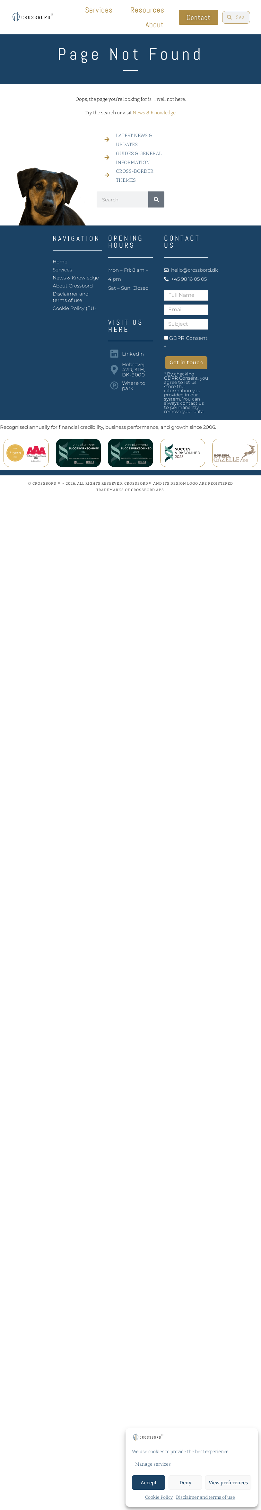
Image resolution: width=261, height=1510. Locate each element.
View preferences (228, 1483)
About (156, 25)
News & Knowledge (154, 113)
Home (60, 262)
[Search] (156, 199)
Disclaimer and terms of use (205, 1497)
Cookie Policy (159, 1497)
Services (100, 10)
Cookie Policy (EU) (74, 308)
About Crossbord (73, 286)
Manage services (153, 1464)
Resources (149, 10)
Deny (185, 1483)
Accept (149, 1483)
